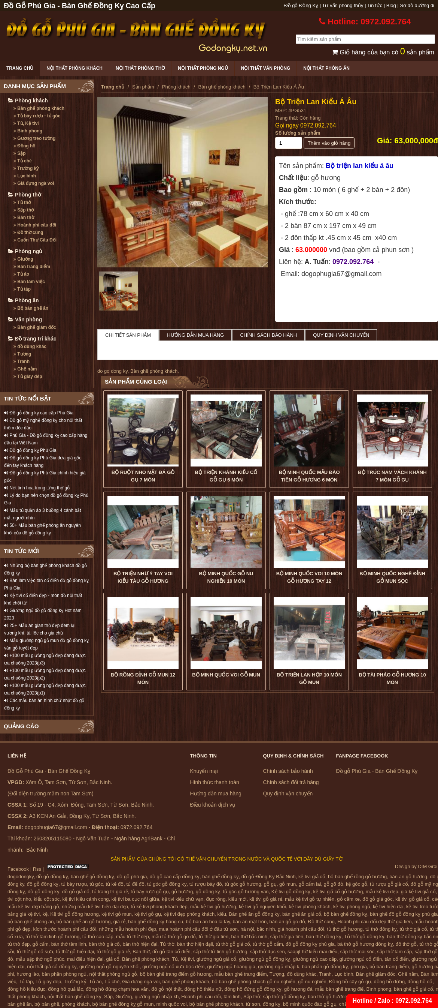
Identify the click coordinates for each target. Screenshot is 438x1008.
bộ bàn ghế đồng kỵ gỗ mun (123, 1004)
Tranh (21, 361)
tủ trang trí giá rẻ (110, 891)
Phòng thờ (24, 195)
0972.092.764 (318, 125)
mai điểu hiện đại (85, 959)
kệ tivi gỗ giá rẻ (265, 899)
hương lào (28, 974)
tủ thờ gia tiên (214, 936)
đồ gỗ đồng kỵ (52, 876)
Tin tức (374, 5)
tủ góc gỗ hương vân (246, 891)
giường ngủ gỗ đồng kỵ (265, 959)
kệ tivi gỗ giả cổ (412, 899)
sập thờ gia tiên (286, 936)
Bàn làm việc (29, 281)
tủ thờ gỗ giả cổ (233, 944)
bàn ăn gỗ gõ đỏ (287, 921)
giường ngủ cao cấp (315, 959)
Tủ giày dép (27, 376)
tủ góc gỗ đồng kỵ (166, 884)
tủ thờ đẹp (18, 944)
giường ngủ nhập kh (157, 996)
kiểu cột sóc (47, 899)
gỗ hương (182, 891)
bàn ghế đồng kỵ (220, 876)
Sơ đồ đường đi (417, 5)
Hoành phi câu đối (34, 225)
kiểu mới (237, 899)
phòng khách (75, 1004)
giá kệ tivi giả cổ (418, 891)
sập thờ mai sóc (357, 951)
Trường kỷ (26, 168)
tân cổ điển (397, 959)
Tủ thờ (22, 202)
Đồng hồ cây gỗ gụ (350, 981)
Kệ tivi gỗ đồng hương (74, 914)
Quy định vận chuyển (341, 335)
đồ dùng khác (29, 346)
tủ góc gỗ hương (243, 884)
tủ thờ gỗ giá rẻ (113, 951)
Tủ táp (22, 289)
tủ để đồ (136, 884)
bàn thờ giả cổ (104, 944)
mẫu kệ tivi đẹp (382, 891)
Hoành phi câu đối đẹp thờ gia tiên (374, 921)
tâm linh (232, 996)
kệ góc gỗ (356, 884)
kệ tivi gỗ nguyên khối (262, 906)
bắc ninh (266, 929)
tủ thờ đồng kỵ (381, 929)
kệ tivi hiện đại (388, 906)
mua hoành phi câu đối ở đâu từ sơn (198, 929)
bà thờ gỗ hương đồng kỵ (365, 944)
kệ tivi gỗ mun (116, 914)
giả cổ (112, 959)
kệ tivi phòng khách (310, 906)
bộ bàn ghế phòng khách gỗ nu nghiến (253, 981)
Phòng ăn (23, 300)
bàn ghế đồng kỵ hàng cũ (155, 921)
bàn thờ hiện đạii (195, 944)
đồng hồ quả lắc (65, 989)
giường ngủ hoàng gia (231, 966)
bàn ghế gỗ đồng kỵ (92, 876)
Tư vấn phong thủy (343, 5)
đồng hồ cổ (419, 981)
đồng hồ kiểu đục (26, 989)
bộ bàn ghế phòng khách (216, 1004)
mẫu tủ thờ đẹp (132, 936)
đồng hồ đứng (389, 981)
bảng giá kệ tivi (23, 914)
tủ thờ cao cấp (97, 936)
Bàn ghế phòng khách (38, 108)
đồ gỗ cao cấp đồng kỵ (175, 876)
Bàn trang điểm (31, 266)
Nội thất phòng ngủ (203, 68)
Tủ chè (22, 161)
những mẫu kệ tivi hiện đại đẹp (95, 906)
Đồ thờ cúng (28, 232)
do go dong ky (112, 371)
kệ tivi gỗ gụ (147, 914)
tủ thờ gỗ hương (344, 929)
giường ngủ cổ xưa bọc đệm (173, 966)
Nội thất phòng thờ (140, 68)
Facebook (18, 869)
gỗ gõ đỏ (333, 884)
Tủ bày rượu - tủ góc (36, 115)
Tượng (22, 354)
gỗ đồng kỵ (208, 891)
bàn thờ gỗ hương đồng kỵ (337, 996)
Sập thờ (23, 210)
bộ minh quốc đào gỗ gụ (310, 1004)
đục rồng (215, 899)
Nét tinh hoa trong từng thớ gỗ (37, 487)
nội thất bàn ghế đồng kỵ (74, 996)
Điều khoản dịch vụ (213, 805)
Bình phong (27, 131)
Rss (37, 869)
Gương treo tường (34, 138)
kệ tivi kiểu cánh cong (86, 899)
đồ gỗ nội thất (166, 989)
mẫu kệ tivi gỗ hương (213, 906)
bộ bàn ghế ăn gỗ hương (84, 921)
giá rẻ (119, 921)
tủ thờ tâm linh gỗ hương (52, 936)
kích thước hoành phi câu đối (65, 929)
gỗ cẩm (40, 944)
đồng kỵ (271, 1004)
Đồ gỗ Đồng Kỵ (301, 5)
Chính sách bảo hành (268, 335)
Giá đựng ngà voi (33, 183)
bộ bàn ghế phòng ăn (30, 921)
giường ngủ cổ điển (361, 959)
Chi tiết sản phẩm (128, 335)
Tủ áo (21, 274)
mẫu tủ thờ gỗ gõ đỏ (174, 936)
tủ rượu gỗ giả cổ (389, 884)
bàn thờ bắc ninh (249, 936)
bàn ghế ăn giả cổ (301, 914)
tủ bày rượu (74, 884)
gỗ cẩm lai (309, 884)
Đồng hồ (24, 145)
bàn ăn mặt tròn (249, 921)
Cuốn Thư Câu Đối (35, 240)
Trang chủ (19, 68)
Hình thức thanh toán (214, 782)
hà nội (247, 929)
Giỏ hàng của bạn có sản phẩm (383, 52)
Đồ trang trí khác (32, 339)
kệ (45, 914)
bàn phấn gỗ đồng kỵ (325, 966)
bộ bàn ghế (46, 1004)
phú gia (359, 966)
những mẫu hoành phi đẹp (127, 929)
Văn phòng (25, 319)
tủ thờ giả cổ (413, 929)
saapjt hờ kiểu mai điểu (312, 951)
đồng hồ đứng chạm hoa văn (117, 989)
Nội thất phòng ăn (326, 68)
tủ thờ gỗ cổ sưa (35, 951)
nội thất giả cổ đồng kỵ (51, 966)
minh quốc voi (171, 1004)
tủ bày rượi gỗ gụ (150, 891)
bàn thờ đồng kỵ (323, 936)
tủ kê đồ (115, 884)
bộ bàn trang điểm (389, 966)
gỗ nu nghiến (312, 981)
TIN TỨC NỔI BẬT (27, 398)
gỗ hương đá (298, 989)
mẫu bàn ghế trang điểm (240, 974)
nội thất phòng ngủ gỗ (113, 974)
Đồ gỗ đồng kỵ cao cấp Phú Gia (38, 413)
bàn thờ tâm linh (68, 944)
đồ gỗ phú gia (132, 876)
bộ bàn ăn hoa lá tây (208, 921)
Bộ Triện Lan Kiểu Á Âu (315, 102)
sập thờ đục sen (267, 951)
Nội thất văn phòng (266, 68)
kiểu (221, 914)
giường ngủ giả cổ (217, 959)
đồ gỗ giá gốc (377, 899)
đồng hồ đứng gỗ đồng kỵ (253, 989)
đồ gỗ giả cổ (75, 891)
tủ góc (96, 884)
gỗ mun (287, 884)
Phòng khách (28, 101)
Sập (19, 153)
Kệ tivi (187, 959)
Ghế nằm (25, 369)
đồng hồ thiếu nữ (203, 989)
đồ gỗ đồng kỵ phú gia (310, 944)
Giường (23, 259)
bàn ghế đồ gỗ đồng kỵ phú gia (404, 914)
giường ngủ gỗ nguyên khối (109, 966)
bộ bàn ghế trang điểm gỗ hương (176, 974)
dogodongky (20, 876)
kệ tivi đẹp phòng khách (189, 914)
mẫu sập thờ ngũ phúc (40, 959)
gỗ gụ (270, 884)
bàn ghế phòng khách (185, 981)
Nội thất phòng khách (74, 68)
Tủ (175, 959)
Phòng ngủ (25, 251)
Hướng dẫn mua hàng (195, 335)
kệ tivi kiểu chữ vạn (182, 899)
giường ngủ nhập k (278, 966)
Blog (391, 5)
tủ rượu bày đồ (205, 884)
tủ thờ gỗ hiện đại (75, 951)
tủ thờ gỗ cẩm (268, 944)
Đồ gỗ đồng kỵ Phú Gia (30, 450)
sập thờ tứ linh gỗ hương (220, 951)
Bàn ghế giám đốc (34, 327)
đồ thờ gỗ (406, 944)
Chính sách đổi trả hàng (291, 782)
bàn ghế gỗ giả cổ (413, 989)
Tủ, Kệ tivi (26, 123)
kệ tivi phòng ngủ (351, 906)
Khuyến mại (204, 771)
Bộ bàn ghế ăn (30, 308)
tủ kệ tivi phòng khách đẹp (159, 906)
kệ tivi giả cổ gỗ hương (338, 891)
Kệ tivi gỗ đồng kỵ (290, 891)
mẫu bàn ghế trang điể (339, 989)
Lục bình (24, 175)
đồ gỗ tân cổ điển (171, 951)
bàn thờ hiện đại (140, 944)
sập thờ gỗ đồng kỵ (284, 996)
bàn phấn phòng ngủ (64, 974)
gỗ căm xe (348, 899)
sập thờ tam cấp (394, 951)
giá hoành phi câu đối (301, 929)
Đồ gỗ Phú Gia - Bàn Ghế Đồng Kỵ (377, 771)
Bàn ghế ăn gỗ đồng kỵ (254, 914)
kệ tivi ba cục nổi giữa (135, 899)
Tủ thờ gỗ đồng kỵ (364, 936)
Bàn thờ (23, 217)
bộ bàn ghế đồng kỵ (345, 914)
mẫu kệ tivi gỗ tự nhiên (309, 899)
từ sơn (253, 1004)
